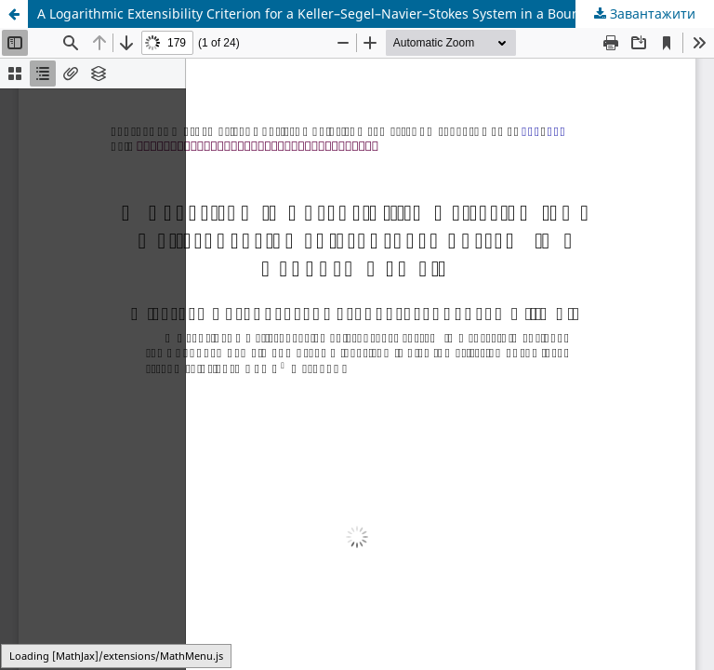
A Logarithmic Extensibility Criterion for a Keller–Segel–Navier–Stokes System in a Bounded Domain (346, 13)
